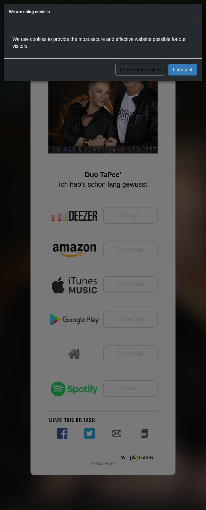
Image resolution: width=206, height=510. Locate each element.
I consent (183, 69)
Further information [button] (140, 69)
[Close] (195, 17)
